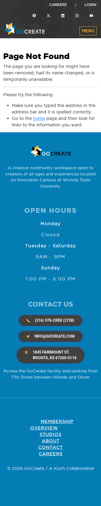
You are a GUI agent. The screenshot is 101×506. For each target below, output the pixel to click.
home (39, 118)
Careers (58, 4)
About (51, 440)
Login (90, 4)
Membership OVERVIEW (52, 424)
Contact (50, 447)
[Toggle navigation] (88, 30)
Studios (50, 434)
